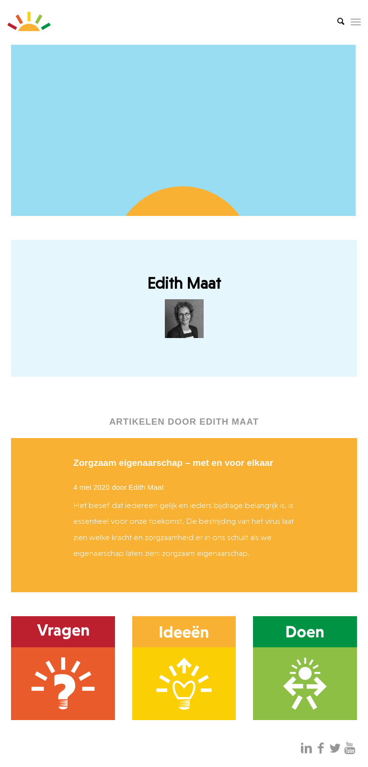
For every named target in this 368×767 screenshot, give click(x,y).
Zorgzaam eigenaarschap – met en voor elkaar (173, 463)
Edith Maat (145, 487)
